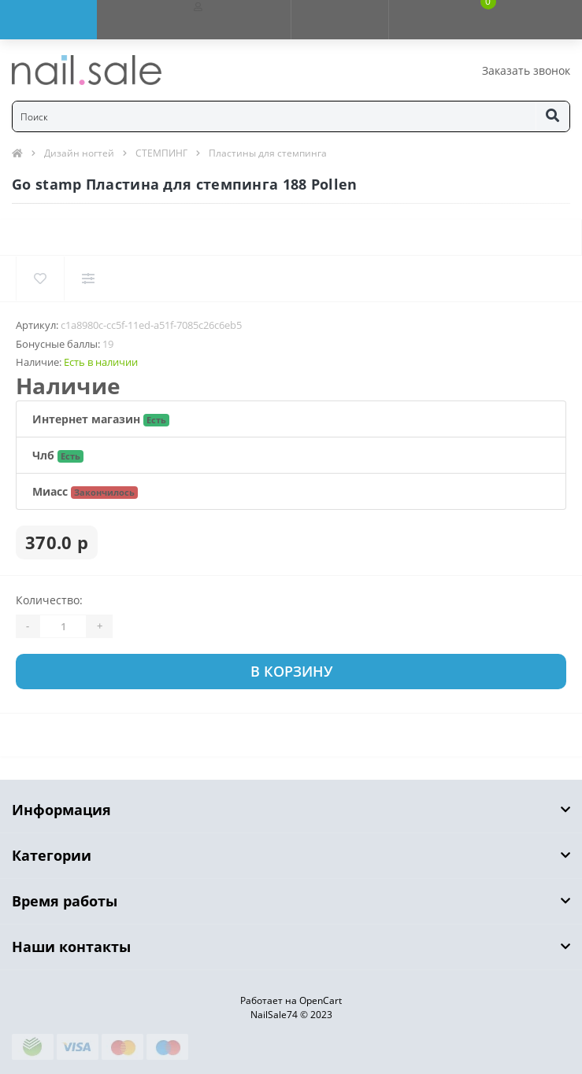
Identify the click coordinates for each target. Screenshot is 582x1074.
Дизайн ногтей (79, 153)
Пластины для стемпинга (268, 153)
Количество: (49, 599)
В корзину (291, 671)
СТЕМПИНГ (161, 153)
